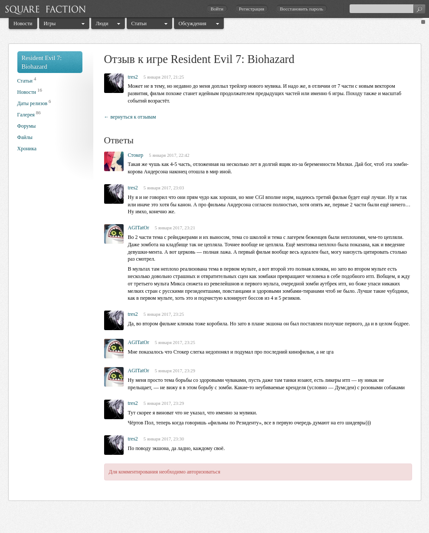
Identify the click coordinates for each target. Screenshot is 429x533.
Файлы (25, 137)
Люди (102, 23)
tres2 (133, 77)
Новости (23, 23)
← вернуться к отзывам (130, 117)
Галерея (26, 115)
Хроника (26, 149)
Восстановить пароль (301, 8)
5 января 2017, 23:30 (164, 438)
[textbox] (387, 8)
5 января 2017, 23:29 (175, 370)
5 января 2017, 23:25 (164, 314)
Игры (50, 23)
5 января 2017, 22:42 (169, 155)
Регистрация (251, 8)
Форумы (26, 126)
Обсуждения (192, 23)
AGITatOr (138, 228)
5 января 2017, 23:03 (164, 187)
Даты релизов (32, 103)
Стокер (136, 155)
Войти (216, 8)
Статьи (139, 23)
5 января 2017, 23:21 (175, 227)
